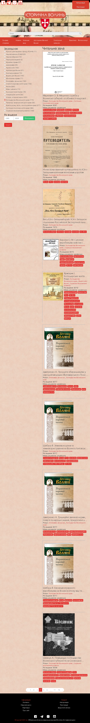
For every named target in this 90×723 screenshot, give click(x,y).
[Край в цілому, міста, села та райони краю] (5, 105)
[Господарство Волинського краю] (5, 100)
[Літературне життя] (5, 94)
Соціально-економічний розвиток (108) (20, 111)
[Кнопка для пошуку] (80, 33)
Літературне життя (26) (14, 95)
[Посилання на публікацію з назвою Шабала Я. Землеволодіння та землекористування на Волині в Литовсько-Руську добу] (58, 421)
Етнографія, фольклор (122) (16, 81)
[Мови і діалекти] (5, 89)
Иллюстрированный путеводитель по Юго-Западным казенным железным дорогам (65, 171)
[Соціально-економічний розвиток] (5, 110)
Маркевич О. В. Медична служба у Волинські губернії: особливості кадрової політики (64, 97)
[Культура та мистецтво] (5, 91)
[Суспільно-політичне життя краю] (5, 108)
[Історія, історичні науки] (5, 97)
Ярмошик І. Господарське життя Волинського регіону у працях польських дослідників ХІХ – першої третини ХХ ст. (76, 275)
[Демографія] (5, 65)
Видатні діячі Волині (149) (15, 76)
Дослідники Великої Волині (41, 41)
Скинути (8, 125)
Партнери (26, 708)
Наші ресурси (26, 705)
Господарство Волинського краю (60, 101)
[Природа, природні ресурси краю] (5, 102)
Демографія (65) (12, 65)
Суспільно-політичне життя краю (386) (19, 108)
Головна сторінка (9, 41)
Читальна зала (26, 41)
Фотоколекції (82, 40)
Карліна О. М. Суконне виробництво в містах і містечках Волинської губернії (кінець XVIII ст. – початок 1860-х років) (73, 241)
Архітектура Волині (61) (15, 70)
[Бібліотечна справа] (5, 78)
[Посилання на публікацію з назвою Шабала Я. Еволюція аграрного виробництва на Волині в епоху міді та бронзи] (58, 563)
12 (59, 690)
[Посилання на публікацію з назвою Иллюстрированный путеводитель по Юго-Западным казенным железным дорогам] (57, 146)
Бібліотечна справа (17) (14, 78)
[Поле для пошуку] (45, 33)
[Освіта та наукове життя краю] (5, 83)
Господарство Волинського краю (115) (20, 100)
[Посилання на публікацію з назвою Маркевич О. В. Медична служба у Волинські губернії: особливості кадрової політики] (58, 72)
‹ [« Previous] (27, 690)
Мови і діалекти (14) (13, 89)
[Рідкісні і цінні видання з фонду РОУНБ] (5, 51)
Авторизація (80, 3)
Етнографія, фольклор (57, 377)
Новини (18, 40)
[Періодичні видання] (5, 59)
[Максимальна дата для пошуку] (18, 118)
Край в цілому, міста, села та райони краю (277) (23, 105)
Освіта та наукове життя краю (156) (19, 84)
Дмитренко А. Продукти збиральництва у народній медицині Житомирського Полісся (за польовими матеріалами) (65, 373)
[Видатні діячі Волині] (5, 75)
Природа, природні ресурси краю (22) (20, 103)
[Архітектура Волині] (5, 70)
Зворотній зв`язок (64, 708)
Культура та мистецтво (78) (16, 92)
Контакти (26, 702)
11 (55, 690)
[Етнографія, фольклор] (5, 81)
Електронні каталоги (58, 41)
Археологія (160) (12, 68)
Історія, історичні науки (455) (16, 97)
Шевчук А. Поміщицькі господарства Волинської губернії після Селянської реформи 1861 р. (62, 659)
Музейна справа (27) (13, 62)
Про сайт (26, 710)
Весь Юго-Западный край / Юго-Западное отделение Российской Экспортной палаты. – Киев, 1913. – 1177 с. (65, 221)
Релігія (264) (10, 86)
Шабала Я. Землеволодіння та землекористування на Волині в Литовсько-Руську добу (65, 447)
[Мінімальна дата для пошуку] (9, 118)
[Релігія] (5, 86)
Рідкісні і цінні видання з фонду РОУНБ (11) (21, 51)
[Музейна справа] (5, 62)
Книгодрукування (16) (14, 73)
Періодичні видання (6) (14, 60)
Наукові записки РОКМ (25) (16, 54)
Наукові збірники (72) (14, 57)
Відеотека (72, 40)
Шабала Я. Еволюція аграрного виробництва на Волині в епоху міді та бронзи (62, 589)
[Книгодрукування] (5, 73)
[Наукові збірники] (5, 56)
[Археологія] (5, 67)
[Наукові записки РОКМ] (5, 54)
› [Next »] (62, 690)
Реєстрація (81, 7)
